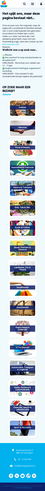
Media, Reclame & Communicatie (22, 388)
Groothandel (22, 307)
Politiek (22, 107)
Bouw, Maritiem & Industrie (22, 248)
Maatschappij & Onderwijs (22, 328)
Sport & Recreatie (22, 427)
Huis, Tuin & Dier (22, 207)
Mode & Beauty (22, 147)
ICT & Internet (22, 347)
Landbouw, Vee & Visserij (22, 268)
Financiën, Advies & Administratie (22, 408)
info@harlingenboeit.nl (24, 465)
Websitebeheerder (10, 44)
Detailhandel (22, 287)
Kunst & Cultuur (22, 227)
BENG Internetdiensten (24, 488)
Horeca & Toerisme (22, 187)
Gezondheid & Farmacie (22, 167)
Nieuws (8, 54)
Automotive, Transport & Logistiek (22, 368)
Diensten (22, 127)
